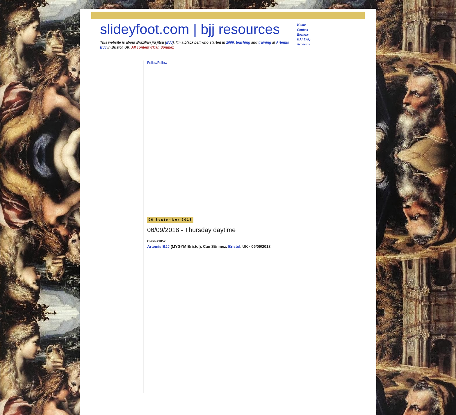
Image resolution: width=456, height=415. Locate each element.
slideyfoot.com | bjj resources (190, 29)
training (264, 42)
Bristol (234, 246)
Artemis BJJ (158, 246)
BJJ (169, 42)
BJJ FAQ (304, 39)
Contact (302, 30)
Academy (303, 44)
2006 (230, 42)
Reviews (303, 35)
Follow (152, 63)
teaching (243, 42)
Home (301, 25)
